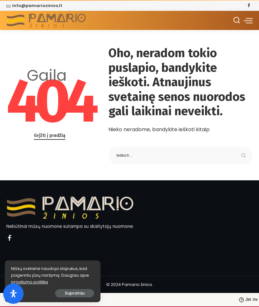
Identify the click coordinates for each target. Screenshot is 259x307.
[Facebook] (249, 6)
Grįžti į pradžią (49, 135)
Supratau (75, 293)
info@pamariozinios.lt (34, 6)
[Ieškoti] (237, 20)
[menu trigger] (248, 20)
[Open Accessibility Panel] (13, 293)
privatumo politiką (29, 282)
